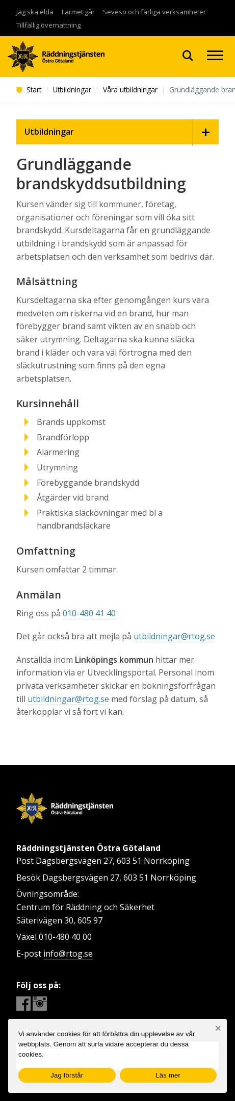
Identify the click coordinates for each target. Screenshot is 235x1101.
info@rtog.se (68, 953)
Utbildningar (72, 89)
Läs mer (167, 1075)
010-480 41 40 (89, 613)
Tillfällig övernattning (48, 25)
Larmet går (78, 11)
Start (28, 89)
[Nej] (218, 1028)
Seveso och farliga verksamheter (154, 11)
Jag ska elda (35, 11)
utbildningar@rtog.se (174, 636)
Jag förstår (66, 1075)
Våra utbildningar (130, 89)
